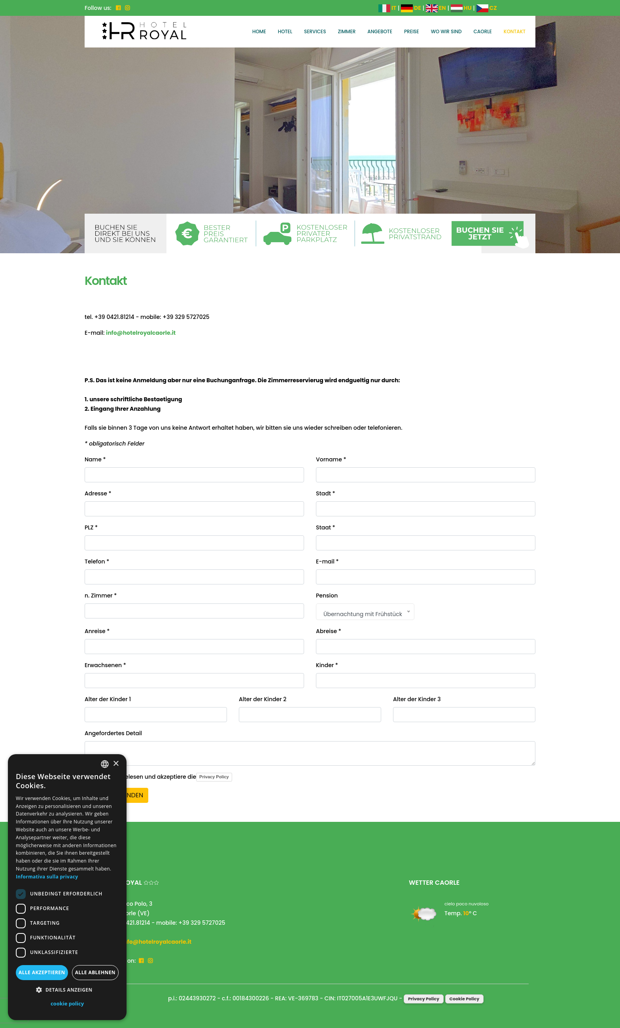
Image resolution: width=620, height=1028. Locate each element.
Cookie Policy (465, 999)
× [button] (116, 764)
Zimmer (346, 31)
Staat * (325, 527)
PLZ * (91, 527)
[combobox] (105, 764)
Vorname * (331, 459)
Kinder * (327, 665)
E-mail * (327, 561)
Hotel (285, 31)
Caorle (483, 31)
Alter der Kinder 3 (417, 699)
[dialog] (67, 887)
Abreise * (328, 631)
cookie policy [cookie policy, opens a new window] (67, 1003)
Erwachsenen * (105, 665)
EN (436, 8)
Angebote (379, 31)
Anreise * (97, 631)
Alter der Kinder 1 (108, 699)
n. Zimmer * (101, 595)
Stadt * (325, 493)
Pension (327, 595)
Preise (411, 31)
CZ (486, 8)
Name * (95, 459)
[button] (67, 990)
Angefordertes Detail (113, 733)
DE (411, 8)
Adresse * (98, 493)
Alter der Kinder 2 (262, 699)
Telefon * (97, 561)
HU (461, 8)
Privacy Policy (214, 776)
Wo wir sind (446, 31)
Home (259, 31)
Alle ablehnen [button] (95, 972)
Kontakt (514, 31)
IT (387, 8)
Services (315, 31)
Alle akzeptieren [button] (42, 972)
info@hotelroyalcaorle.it (141, 333)
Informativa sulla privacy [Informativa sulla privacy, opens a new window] (47, 876)
